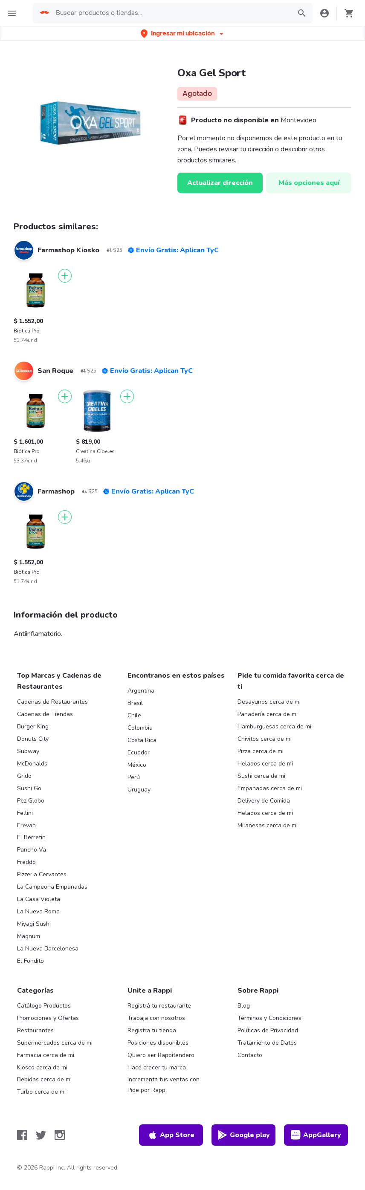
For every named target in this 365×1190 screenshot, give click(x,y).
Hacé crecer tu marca (156, 1067)
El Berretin (31, 837)
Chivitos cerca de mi (265, 739)
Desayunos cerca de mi (269, 702)
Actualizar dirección (220, 183)
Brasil (135, 703)
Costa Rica (141, 740)
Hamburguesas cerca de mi (274, 726)
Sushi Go (29, 788)
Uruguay (139, 790)
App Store (171, 1135)
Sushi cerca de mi (261, 776)
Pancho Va (31, 850)
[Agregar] (65, 276)
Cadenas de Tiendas (45, 714)
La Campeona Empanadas (52, 887)
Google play (243, 1135)
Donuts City (33, 739)
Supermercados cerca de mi (55, 1043)
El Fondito (30, 961)
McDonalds (32, 764)
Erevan (26, 825)
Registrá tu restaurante (159, 1006)
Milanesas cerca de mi (268, 825)
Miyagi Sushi (34, 924)
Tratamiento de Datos (267, 1043)
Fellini (25, 813)
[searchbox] (171, 13)
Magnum (28, 936)
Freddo (26, 862)
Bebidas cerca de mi (44, 1079)
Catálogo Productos (44, 1006)
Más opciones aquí (308, 183)
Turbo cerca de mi (41, 1092)
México (136, 765)
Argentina (140, 691)
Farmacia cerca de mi (45, 1055)
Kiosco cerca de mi (42, 1067)
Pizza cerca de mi (261, 751)
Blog (244, 1006)
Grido (24, 776)
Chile (134, 715)
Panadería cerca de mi (268, 714)
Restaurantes (35, 1030)
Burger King (33, 726)
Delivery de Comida (264, 801)
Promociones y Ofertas (48, 1018)
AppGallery (316, 1135)
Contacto (250, 1055)
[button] (182, 33)
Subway (28, 751)
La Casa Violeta (38, 899)
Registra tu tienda (151, 1030)
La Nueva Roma (38, 911)
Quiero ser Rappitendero (160, 1055)
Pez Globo (30, 801)
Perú (133, 777)
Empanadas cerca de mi (270, 788)
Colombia (140, 728)
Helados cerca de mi (265, 764)
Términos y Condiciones (269, 1018)
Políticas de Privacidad (268, 1030)
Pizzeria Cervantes (42, 874)
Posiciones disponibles (157, 1043)
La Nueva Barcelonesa (47, 948)
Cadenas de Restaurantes (52, 702)
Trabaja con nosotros (156, 1018)
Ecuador (138, 752)
